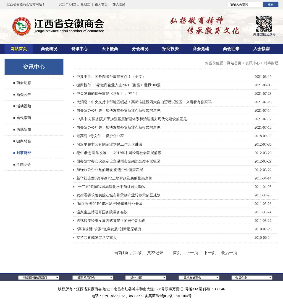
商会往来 (231, 48)
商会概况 (49, 48)
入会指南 (261, 48)
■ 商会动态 (22, 83)
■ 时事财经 (22, 153)
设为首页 (101, 4)
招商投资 (170, 48)
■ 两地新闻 (22, 129)
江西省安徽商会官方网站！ (26, 4)
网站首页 (18, 48)
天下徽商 (110, 48)
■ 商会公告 (22, 94)
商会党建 (201, 48)
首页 (177, 252)
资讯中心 (79, 48)
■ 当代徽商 (22, 118)
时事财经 (271, 63)
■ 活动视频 (22, 106)
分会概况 (140, 48)
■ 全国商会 (22, 164)
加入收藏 (119, 4)
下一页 (210, 252)
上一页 (192, 252)
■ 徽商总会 (22, 141)
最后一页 (229, 252)
